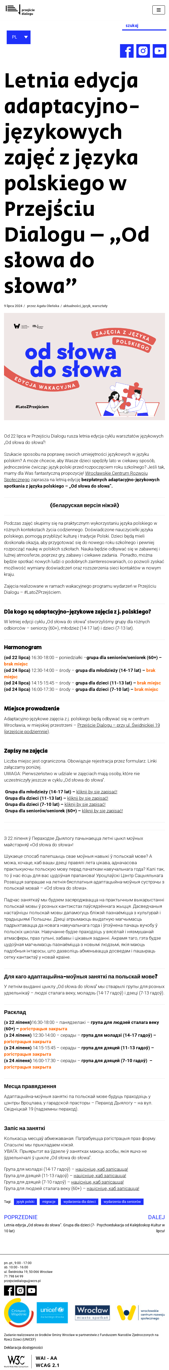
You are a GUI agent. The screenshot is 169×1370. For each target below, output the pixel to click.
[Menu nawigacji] (158, 9)
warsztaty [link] (108, 306)
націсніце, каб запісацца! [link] (102, 1169)
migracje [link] (51, 1202)
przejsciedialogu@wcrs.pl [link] (22, 1281)
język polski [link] (26, 1202)
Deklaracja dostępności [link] (23, 1348)
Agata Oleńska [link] (52, 306)
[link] (20, 10)
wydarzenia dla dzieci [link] (84, 1202)
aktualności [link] (78, 306)
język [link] (94, 306)
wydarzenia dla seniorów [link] (130, 1202)
